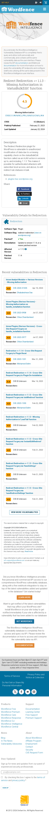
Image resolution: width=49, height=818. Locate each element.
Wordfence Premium (10, 712)
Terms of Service (12, 676)
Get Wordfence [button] (24, 621)
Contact (29, 747)
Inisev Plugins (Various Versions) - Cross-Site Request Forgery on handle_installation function (24, 328)
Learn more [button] (24, 597)
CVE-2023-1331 (19, 359)
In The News (6, 741)
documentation (21, 63)
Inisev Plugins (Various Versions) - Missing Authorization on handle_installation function (21, 304)
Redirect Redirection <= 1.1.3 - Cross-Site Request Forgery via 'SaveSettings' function (24, 466)
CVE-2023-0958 (19, 313)
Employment (31, 744)
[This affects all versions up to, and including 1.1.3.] (26, 249)
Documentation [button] (24, 645)
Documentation (33, 709)
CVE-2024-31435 (20, 288)
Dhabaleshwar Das (25, 293)
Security (29, 750)
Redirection (16, 221)
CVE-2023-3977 (19, 337)
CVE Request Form (34, 752)
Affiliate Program (33, 741)
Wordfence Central (9, 726)
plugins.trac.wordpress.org (20, 179)
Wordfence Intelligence (11, 724)
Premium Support (34, 718)
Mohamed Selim (24, 364)
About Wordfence (34, 738)
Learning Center (33, 712)
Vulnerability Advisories (11, 744)
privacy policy (18, 780)
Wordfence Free (8, 709)
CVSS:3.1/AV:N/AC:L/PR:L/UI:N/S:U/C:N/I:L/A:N (24, 116)
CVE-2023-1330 (19, 403)
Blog (3, 738)
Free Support (32, 715)
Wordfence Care (8, 715)
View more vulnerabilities (24, 512)
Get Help (5, 2)
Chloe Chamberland (25, 317)
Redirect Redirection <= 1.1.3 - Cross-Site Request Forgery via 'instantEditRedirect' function (24, 441)
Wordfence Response (11, 718)
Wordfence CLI (8, 721)
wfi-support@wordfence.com (14, 560)
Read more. (29, 551)
